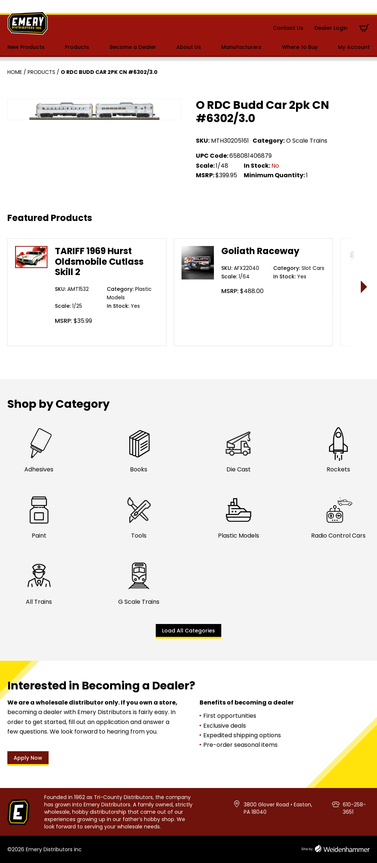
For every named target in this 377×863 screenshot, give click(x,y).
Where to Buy (300, 47)
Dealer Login (331, 28)
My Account (354, 47)
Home (14, 72)
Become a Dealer (133, 47)
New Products (26, 47)
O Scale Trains (306, 140)
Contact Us (288, 28)
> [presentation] (364, 286)
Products (77, 47)
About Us (188, 47)
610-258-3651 (354, 808)
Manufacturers (241, 47)
